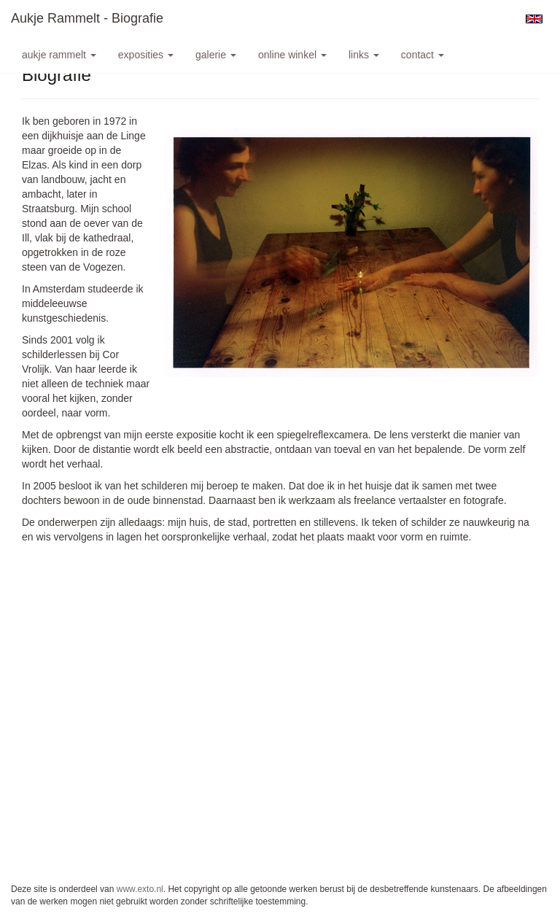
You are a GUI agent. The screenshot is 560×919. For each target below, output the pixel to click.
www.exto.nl (140, 889)
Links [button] (364, 55)
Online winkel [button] (292, 55)
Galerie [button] (215, 55)
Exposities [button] (146, 55)
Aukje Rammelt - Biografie (87, 18)
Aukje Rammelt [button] (59, 55)
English (534, 19)
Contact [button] (422, 55)
